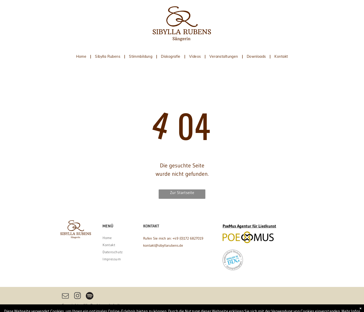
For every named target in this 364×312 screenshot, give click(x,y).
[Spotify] (90, 296)
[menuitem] (81, 56)
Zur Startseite (182, 192)
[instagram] (77, 296)
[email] (65, 296)
